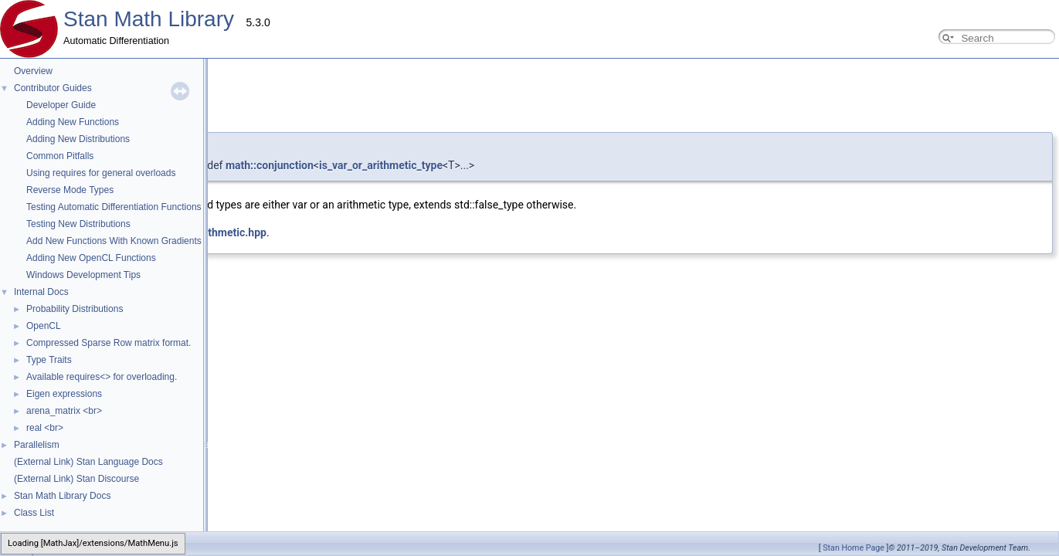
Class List (34, 512)
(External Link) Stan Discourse (76, 478)
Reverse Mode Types (70, 190)
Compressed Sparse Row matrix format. (108, 342)
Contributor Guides (53, 88)
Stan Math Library (148, 19)
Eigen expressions (64, 393)
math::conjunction (270, 165)
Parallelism (36, 444)
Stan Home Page (853, 548)
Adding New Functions (72, 122)
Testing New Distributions (78, 224)
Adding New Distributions (78, 139)
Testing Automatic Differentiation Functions (114, 207)
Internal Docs (41, 291)
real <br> (44, 427)
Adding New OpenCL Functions (91, 258)
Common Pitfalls (59, 156)
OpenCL (43, 325)
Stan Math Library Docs (62, 495)
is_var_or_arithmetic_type (381, 165)
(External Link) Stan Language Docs (88, 461)
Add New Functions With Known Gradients (114, 241)
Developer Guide (61, 105)
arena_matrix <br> (64, 410)
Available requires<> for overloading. (101, 376)
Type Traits (49, 359)
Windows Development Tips (83, 275)
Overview (33, 71)
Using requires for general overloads (100, 173)
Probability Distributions (74, 308)
